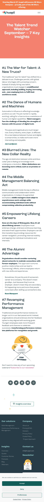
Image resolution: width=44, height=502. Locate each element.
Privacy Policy (26, 499)
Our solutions (8, 421)
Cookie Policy (17, 499)
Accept (22, 483)
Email (25, 471)
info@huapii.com (28, 451)
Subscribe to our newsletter (22, 368)
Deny (22, 489)
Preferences (22, 495)
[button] (10, 382)
